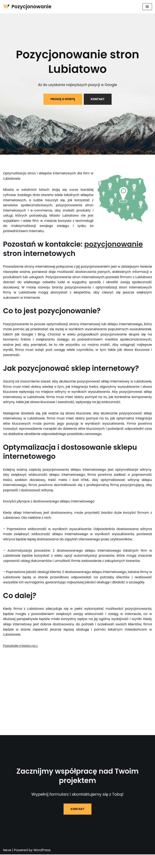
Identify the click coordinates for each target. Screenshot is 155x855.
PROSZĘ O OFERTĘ (62, 99)
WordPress (42, 850)
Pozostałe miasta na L (20, 646)
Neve (7, 850)
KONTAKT (98, 99)
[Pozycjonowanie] (27, 6)
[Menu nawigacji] (147, 6)
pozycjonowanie (113, 244)
